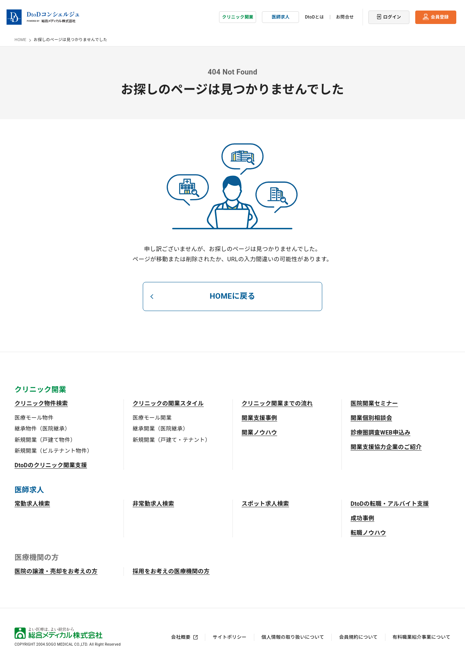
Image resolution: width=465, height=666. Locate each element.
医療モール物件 (34, 417)
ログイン (392, 16)
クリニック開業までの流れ (277, 403)
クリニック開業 (237, 16)
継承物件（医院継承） (42, 428)
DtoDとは (314, 16)
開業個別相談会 (371, 417)
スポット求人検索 (265, 503)
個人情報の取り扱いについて (293, 636)
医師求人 (281, 16)
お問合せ (345, 16)
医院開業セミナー (374, 403)
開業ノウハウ (259, 432)
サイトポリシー (229, 636)
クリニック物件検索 (41, 403)
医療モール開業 (152, 417)
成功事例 (362, 517)
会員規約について (358, 636)
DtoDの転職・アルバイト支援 (390, 503)
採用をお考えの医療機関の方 (171, 571)
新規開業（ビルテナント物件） (53, 450)
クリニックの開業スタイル (168, 403)
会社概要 (180, 636)
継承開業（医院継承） (160, 428)
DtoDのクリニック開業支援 (51, 464)
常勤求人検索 (32, 503)
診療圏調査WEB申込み (381, 432)
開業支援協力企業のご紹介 (386, 446)
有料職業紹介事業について (421, 636)
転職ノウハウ (368, 532)
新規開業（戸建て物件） (45, 439)
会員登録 (440, 16)
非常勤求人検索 (153, 503)
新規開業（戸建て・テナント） (171, 439)
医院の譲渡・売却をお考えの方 (56, 571)
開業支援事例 (259, 417)
